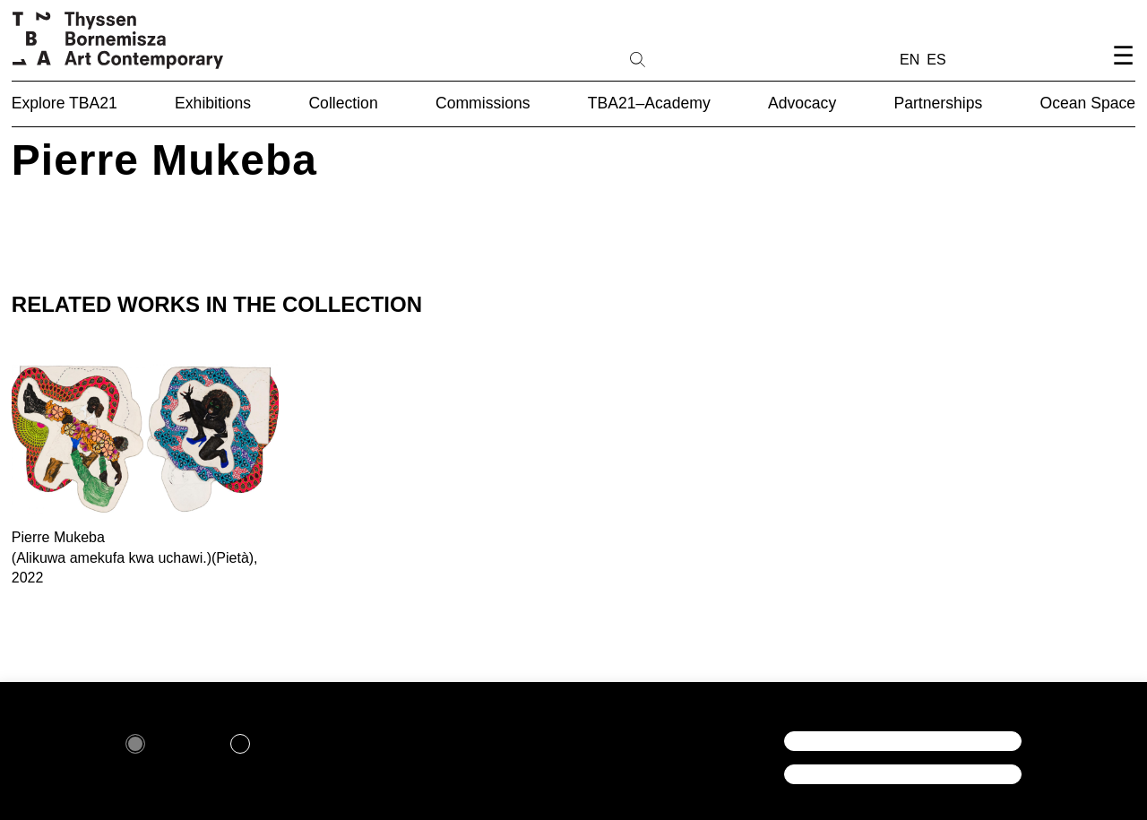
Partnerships (937, 103)
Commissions (483, 103)
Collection (342, 103)
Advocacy (802, 103)
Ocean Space (1088, 103)
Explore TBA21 (64, 103)
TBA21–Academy (649, 103)
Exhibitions (213, 103)
